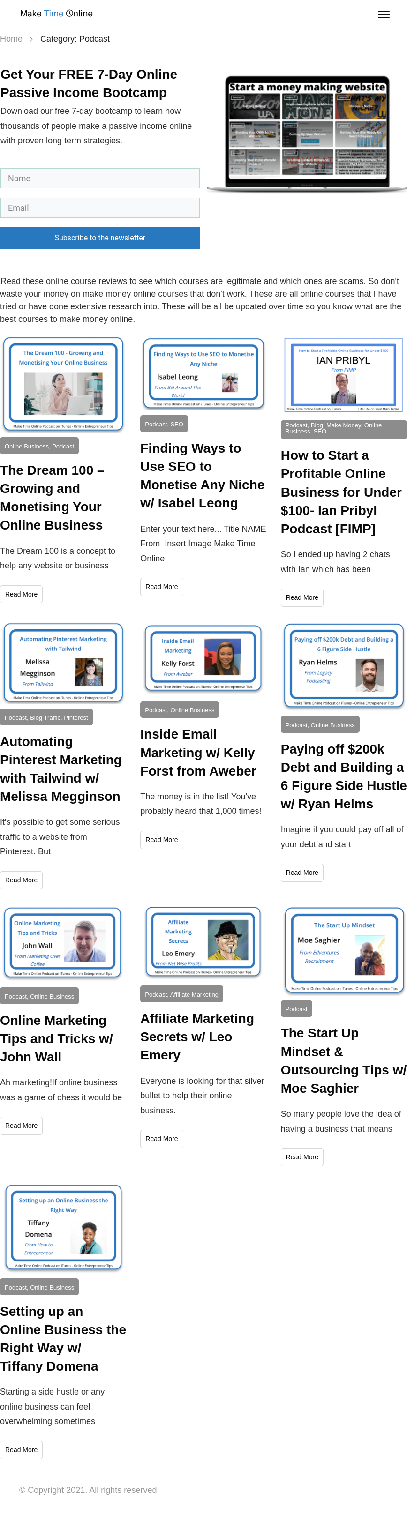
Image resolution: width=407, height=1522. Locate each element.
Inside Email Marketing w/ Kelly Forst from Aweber (198, 752)
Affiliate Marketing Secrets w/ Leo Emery (197, 1036)
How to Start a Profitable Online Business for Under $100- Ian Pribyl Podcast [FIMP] (341, 492)
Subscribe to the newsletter (99, 237)
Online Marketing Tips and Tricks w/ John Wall (56, 1038)
